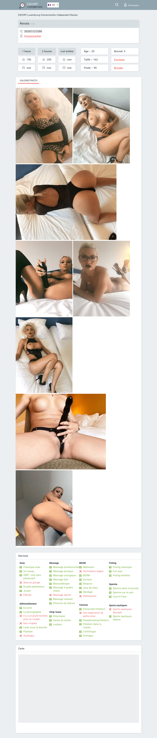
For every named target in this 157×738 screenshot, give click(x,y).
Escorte (27, 607)
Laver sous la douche (35, 627)
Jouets (27, 590)
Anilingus (88, 635)
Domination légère (93, 571)
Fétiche (27, 594)
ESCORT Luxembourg (29, 15)
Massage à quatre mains (63, 589)
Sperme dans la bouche (126, 588)
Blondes (118, 67)
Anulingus (28, 635)
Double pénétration (33, 586)
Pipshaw (28, 631)
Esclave (87, 579)
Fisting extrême (121, 575)
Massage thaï (60, 579)
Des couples (30, 623)
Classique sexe (31, 567)
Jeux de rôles (90, 587)
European (119, 59)
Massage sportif (62, 594)
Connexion (131, 5)
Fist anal (117, 571)
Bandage (87, 591)
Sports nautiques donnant (122, 611)
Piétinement (89, 596)
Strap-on (87, 583)
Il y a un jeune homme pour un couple (35, 617)
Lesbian (57, 624)
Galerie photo (28, 80)
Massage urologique (64, 575)
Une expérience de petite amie (93, 614)
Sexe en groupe (31, 582)
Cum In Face (120, 596)
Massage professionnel (66, 567)
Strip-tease (59, 616)
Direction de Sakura (64, 603)
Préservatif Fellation (94, 609)
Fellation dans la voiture (92, 626)
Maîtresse (88, 567)
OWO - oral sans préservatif (32, 577)
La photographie (32, 612)
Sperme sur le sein (123, 592)
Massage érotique (63, 571)
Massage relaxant (63, 599)
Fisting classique (122, 567)
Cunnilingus (89, 631)
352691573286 (33, 31)
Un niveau (28, 571)
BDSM (86, 575)
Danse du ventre (62, 620)
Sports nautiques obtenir (122, 618)
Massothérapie (61, 583)
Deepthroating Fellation (96, 620)
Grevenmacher (48, 15)
